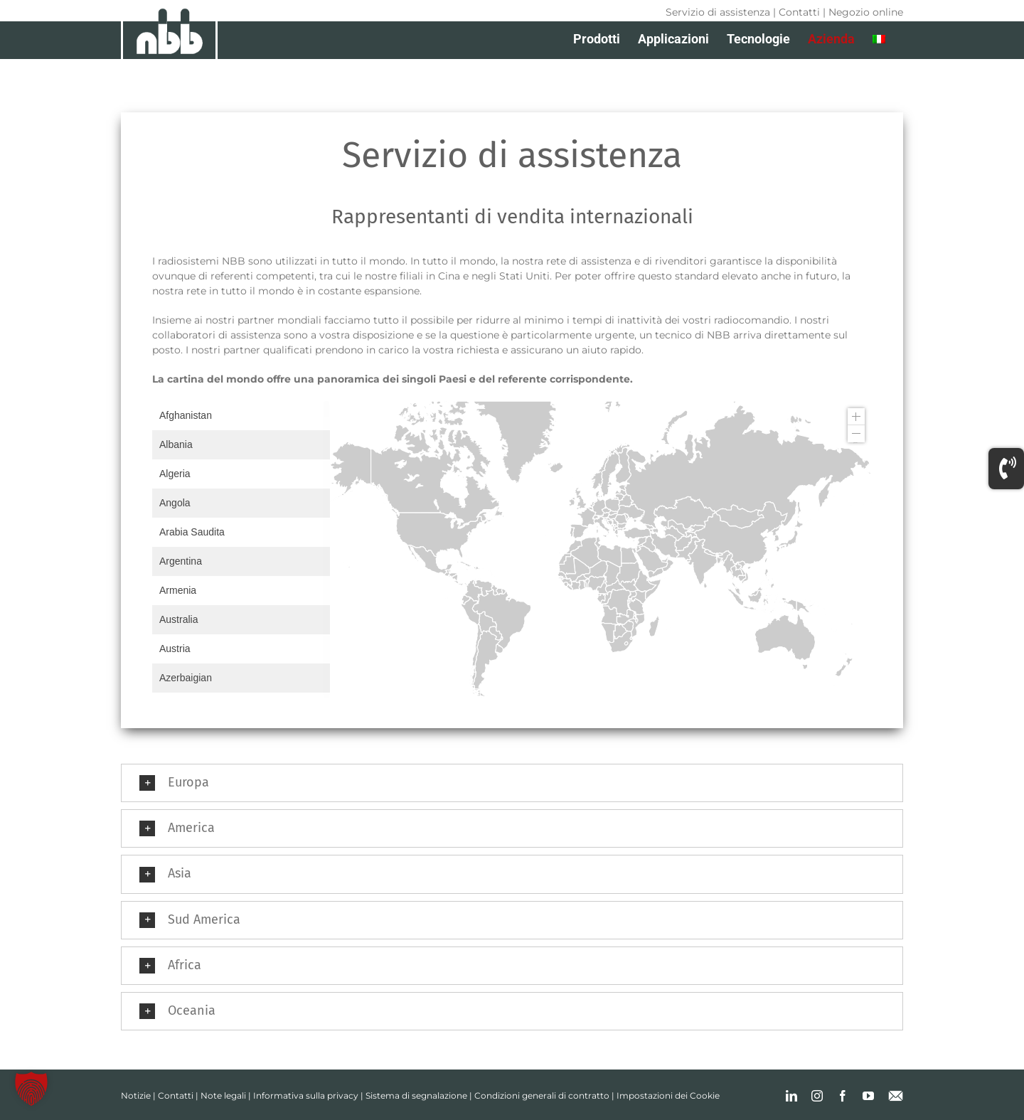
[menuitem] (879, 39)
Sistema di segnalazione (416, 1095)
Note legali (223, 1095)
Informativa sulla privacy (305, 1095)
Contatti (799, 12)
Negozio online (865, 12)
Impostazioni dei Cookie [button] (668, 1095)
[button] (512, 782)
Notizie (136, 1095)
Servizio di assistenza (718, 12)
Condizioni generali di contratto (541, 1095)
